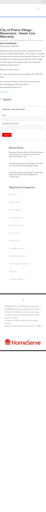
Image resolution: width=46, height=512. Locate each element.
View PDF (4, 92)
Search (6, 99)
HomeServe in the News (34, 40)
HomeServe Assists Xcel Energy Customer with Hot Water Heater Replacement (26, 164)
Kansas (2, 43)
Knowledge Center (15, 248)
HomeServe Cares (15, 225)
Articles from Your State (17, 256)
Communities (14, 241)
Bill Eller (5, 40)
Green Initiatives (14, 210)
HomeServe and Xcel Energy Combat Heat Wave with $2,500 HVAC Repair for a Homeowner (26, 174)
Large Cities (13, 271)
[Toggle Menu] (43, 1)
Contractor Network (16, 279)
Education (12, 194)
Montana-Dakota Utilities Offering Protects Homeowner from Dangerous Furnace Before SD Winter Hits (26, 154)
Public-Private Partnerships (18, 264)
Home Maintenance (16, 218)
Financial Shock (14, 202)
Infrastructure (14, 233)
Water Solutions (11, 43)
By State (21, 40)
